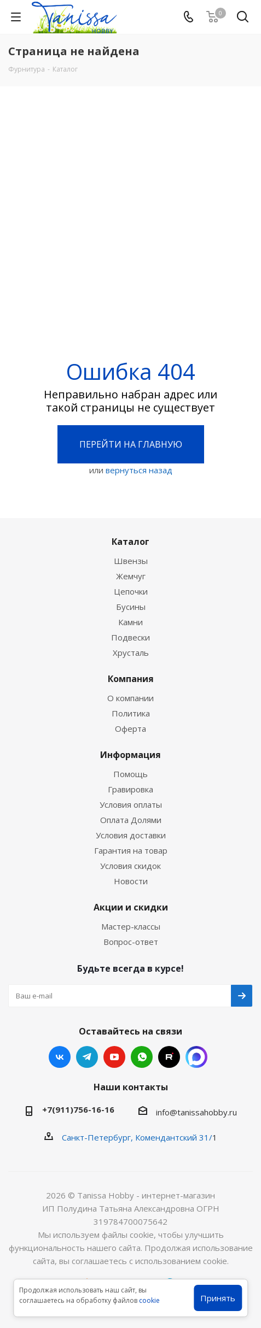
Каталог (130, 542)
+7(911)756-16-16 (78, 1109)
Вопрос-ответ (130, 941)
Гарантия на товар (130, 850)
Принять (217, 1297)
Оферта (130, 728)
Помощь (130, 773)
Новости (131, 880)
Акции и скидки (131, 907)
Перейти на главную (130, 444)
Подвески (130, 637)
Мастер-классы (130, 926)
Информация (130, 755)
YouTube (114, 1057)
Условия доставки (131, 835)
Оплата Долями (130, 819)
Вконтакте (60, 1057)
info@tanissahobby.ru (196, 1112)
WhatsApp (142, 1057)
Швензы (131, 560)
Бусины (131, 606)
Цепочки (131, 591)
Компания (131, 679)
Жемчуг (131, 576)
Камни (130, 621)
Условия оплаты (131, 804)
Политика (131, 713)
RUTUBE (169, 1057)
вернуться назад (139, 470)
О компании (130, 697)
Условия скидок (130, 865)
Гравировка (130, 789)
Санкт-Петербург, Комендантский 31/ (137, 1137)
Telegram (87, 1057)
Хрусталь (131, 652)
